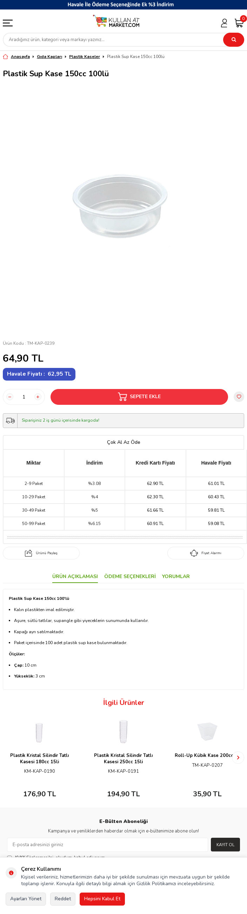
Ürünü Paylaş (41, 553)
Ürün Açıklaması (75, 576)
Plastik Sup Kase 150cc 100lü (136, 56)
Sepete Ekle (139, 397)
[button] (238, 757)
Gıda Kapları (49, 56)
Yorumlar (176, 576)
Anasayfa (16, 56)
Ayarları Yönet (25, 898)
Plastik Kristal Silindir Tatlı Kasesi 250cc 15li (123, 759)
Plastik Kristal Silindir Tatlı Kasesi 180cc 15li (39, 759)
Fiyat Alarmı (205, 553)
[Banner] (123, 4)
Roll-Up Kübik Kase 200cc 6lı (207, 756)
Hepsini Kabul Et (102, 898)
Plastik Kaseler (84, 56)
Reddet (63, 898)
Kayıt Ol (225, 845)
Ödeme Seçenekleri (130, 576)
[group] (123, 208)
